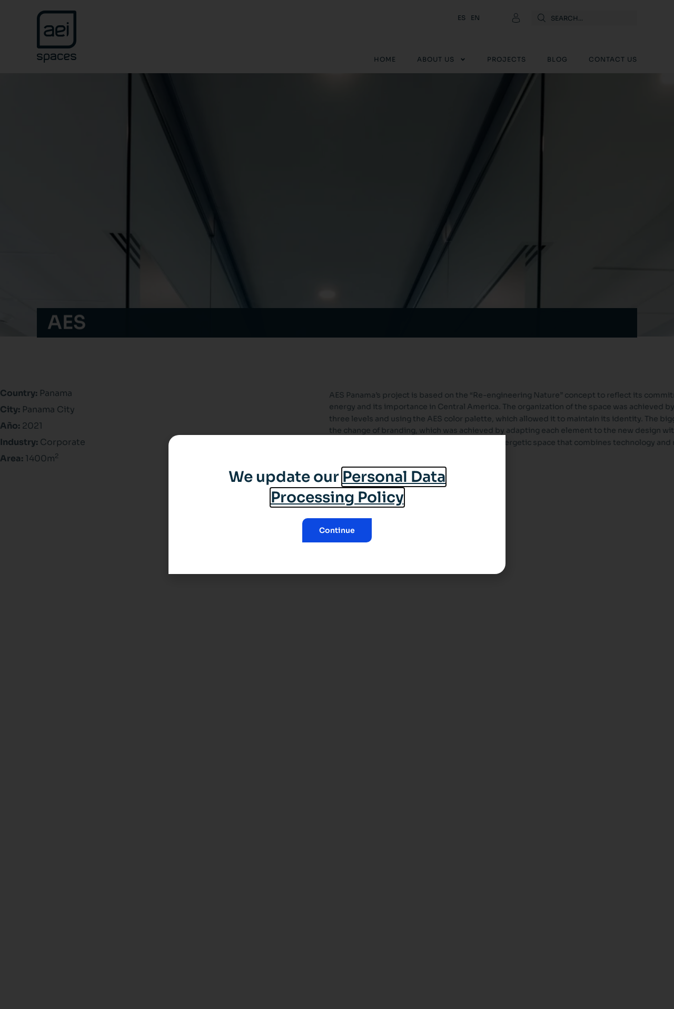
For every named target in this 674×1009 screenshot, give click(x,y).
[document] (337, 504)
